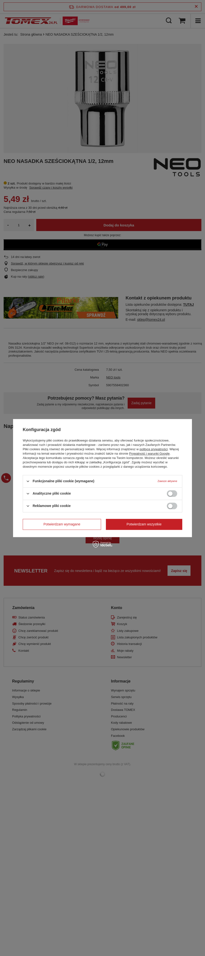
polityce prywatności (153, 449)
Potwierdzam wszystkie (144, 524)
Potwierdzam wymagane (62, 524)
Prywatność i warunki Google (149, 453)
